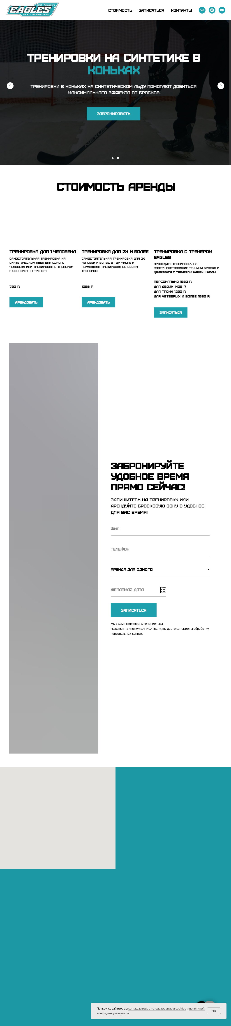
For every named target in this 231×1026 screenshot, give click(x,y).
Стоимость (120, 10)
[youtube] (222, 10)
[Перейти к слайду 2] (118, 158)
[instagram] (212, 10)
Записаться (151, 10)
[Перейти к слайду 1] (113, 158)
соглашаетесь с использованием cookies (157, 1008)
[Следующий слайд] (220, 85)
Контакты (181, 10)
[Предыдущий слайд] (10, 85)
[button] (115, 113)
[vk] (202, 10)
